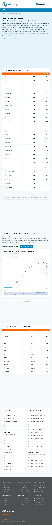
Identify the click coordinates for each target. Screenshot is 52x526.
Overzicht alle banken (39, 485)
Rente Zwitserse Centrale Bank (35, 446)
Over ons (10, 517)
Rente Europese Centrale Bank (35, 432)
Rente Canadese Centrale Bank (35, 427)
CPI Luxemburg (8, 138)
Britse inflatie (7, 446)
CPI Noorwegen (8, 150)
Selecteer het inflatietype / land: (10, 246)
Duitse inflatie (8, 452)
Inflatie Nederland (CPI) (24, 504)
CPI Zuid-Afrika (8, 175)
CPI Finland (7, 97)
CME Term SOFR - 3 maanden (35, 460)
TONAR (4, 504)
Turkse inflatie (8, 469)
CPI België (6, 76)
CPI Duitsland (7, 93)
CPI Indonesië (7, 122)
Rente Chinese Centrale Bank (35, 429)
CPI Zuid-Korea (8, 179)
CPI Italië (6, 130)
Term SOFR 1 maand (23, 489)
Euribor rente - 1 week (9, 415)
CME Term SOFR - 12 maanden (35, 466)
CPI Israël (6, 126)
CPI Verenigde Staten (9, 171)
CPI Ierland (7, 109)
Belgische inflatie (8, 443)
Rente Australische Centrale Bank (36, 418)
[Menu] (4, 10)
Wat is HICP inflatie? (39, 500)
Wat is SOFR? (21, 485)
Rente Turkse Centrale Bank (35, 444)
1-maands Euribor (7, 487)
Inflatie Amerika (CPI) (23, 500)
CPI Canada (7, 81)
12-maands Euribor (7, 491)
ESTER (4, 500)
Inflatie (8, 13)
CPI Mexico (7, 142)
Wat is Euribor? (6, 485)
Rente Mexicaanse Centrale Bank (36, 438)
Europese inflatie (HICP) (10, 455)
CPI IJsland (7, 113)
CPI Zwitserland (8, 187)
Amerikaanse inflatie (9, 441)
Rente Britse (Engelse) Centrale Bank (37, 424)
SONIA (4, 502)
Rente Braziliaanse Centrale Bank (36, 421)
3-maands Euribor (7, 489)
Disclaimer (4, 517)
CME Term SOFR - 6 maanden (35, 463)
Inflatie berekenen (8, 438)
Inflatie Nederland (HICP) (40, 504)
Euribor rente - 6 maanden (10, 424)
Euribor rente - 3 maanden (10, 421)
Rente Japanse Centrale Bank (35, 435)
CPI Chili (6, 85)
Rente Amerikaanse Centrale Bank (36, 415)
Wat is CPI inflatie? (23, 498)
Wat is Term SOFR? (23, 487)
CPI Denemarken (8, 89)
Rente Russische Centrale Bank (36, 441)
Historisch (13, 13)
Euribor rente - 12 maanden (11, 427)
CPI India (6, 117)
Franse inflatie (8, 458)
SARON (4, 498)
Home (3, 13)
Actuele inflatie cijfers (39, 498)
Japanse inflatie (8, 466)
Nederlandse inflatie (9, 460)
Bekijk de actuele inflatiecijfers (10, 38)
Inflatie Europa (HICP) (39, 502)
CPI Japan (6, 134)
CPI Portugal (7, 158)
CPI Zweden (7, 183)
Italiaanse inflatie (8, 463)
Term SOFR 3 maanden (24, 491)
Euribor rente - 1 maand (10, 418)
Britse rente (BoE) (38, 489)
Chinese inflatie (8, 449)
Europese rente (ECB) (39, 491)
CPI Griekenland (8, 105)
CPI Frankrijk (7, 101)
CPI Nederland (7, 146)
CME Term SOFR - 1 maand (35, 458)
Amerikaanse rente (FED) (40, 487)
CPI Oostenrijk (7, 154)
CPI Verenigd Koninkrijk (10, 167)
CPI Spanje (6, 163)
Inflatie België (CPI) (23, 502)
